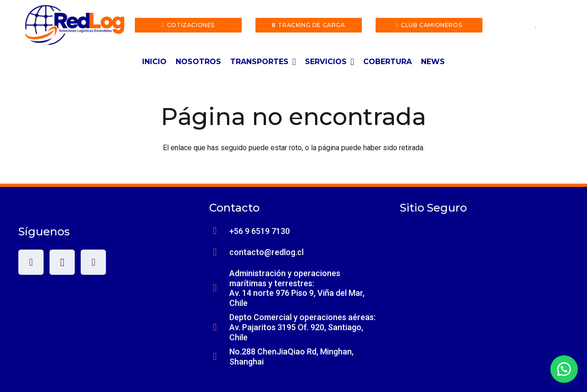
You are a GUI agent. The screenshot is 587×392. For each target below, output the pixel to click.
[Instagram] (62, 262)
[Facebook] (31, 262)
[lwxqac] (75, 25)
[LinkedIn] (93, 262)
